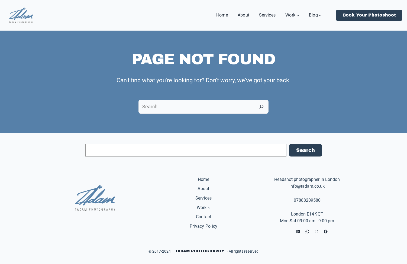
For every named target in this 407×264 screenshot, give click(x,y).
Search (305, 150)
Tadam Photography (199, 251)
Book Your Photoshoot (369, 15)
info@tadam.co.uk (307, 186)
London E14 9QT (307, 214)
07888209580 (307, 200)
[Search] (261, 106)
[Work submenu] (297, 15)
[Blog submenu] (320, 15)
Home (203, 179)
